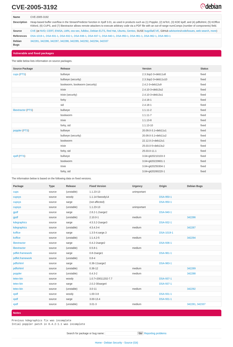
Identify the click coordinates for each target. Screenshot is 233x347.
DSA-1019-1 (37, 35)
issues (191, 30)
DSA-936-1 (80, 35)
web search (202, 30)
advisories (175, 30)
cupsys (17, 196)
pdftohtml (18, 263)
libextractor (19, 110)
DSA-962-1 (150, 35)
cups (16, 74)
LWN (66, 30)
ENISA (58, 30)
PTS (22, 74)
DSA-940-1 (108, 35)
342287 (54, 41)
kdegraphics (20, 222)
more (213, 30)
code (184, 30)
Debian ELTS (97, 30)
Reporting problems (155, 333)
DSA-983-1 (164, 35)
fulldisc (85, 30)
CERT (50, 30)
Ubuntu (121, 30)
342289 (74, 41)
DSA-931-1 (52, 35)
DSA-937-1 (94, 35)
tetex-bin (18, 278)
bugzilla (148, 30)
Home (98, 342)
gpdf (15, 212)
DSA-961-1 (136, 35)
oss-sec (75, 30)
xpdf (15, 156)
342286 (44, 41)
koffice (16, 232)
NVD (43, 30)
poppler (17, 130)
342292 (84, 41)
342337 (104, 41)
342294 (94, 41)
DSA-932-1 (66, 35)
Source (128, 342)
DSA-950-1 (122, 35)
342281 (34, 41)
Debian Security (113, 342)
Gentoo (131, 30)
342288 (64, 41)
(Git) (135, 342)
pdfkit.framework (22, 253)
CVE (33, 30)
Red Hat (111, 30)
